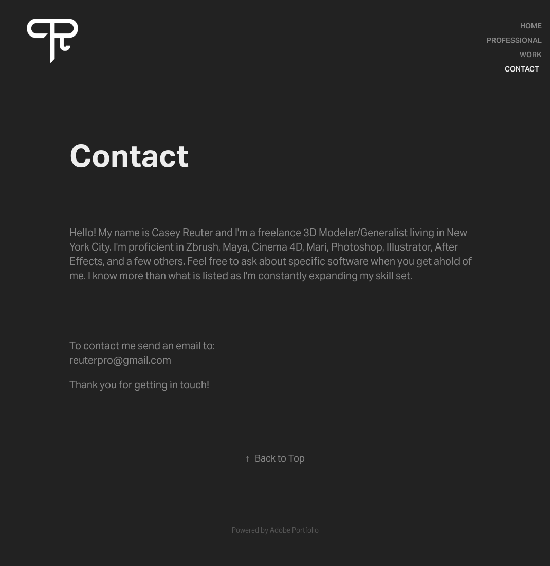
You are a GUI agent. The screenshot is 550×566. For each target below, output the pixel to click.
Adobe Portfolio (294, 530)
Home (531, 25)
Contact (522, 69)
